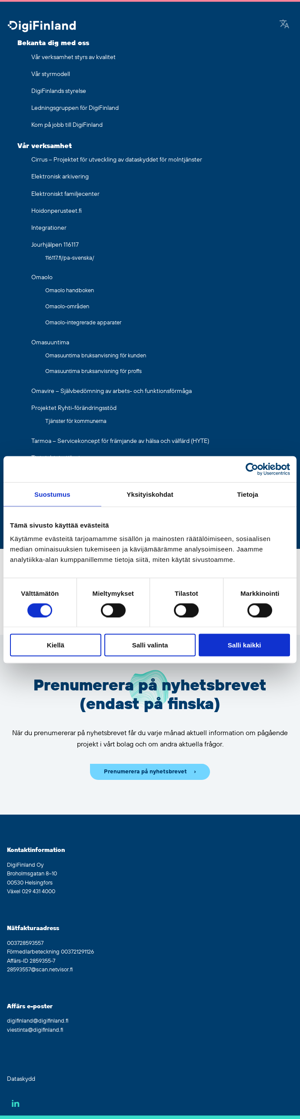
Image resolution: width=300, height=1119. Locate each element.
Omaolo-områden (67, 306)
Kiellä (55, 645)
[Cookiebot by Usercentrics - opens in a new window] (252, 468)
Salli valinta (150, 645)
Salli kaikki (244, 645)
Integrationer (49, 228)
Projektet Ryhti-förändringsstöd (74, 408)
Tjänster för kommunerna (76, 421)
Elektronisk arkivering (60, 177)
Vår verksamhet (44, 146)
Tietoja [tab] (247, 494)
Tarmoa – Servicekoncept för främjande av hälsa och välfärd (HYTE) (120, 441)
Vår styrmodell (50, 74)
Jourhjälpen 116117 (55, 245)
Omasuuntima (50, 343)
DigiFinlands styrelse (58, 91)
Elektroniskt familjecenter (65, 194)
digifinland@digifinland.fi (37, 1020)
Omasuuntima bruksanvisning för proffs (93, 371)
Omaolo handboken (69, 290)
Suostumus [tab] (52, 494)
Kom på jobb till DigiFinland (67, 125)
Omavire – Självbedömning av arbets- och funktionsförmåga (111, 391)
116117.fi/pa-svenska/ (69, 257)
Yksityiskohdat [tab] (150, 494)
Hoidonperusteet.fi (56, 211)
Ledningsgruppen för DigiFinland (75, 108)
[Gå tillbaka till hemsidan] (42, 27)
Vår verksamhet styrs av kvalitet (73, 57)
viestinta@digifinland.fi (35, 1030)
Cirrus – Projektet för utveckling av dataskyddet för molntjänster (116, 160)
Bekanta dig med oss (53, 43)
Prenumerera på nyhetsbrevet (145, 771)
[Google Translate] (284, 24)
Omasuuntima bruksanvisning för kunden (95, 355)
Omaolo (42, 277)
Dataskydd (21, 1079)
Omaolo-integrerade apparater (83, 322)
